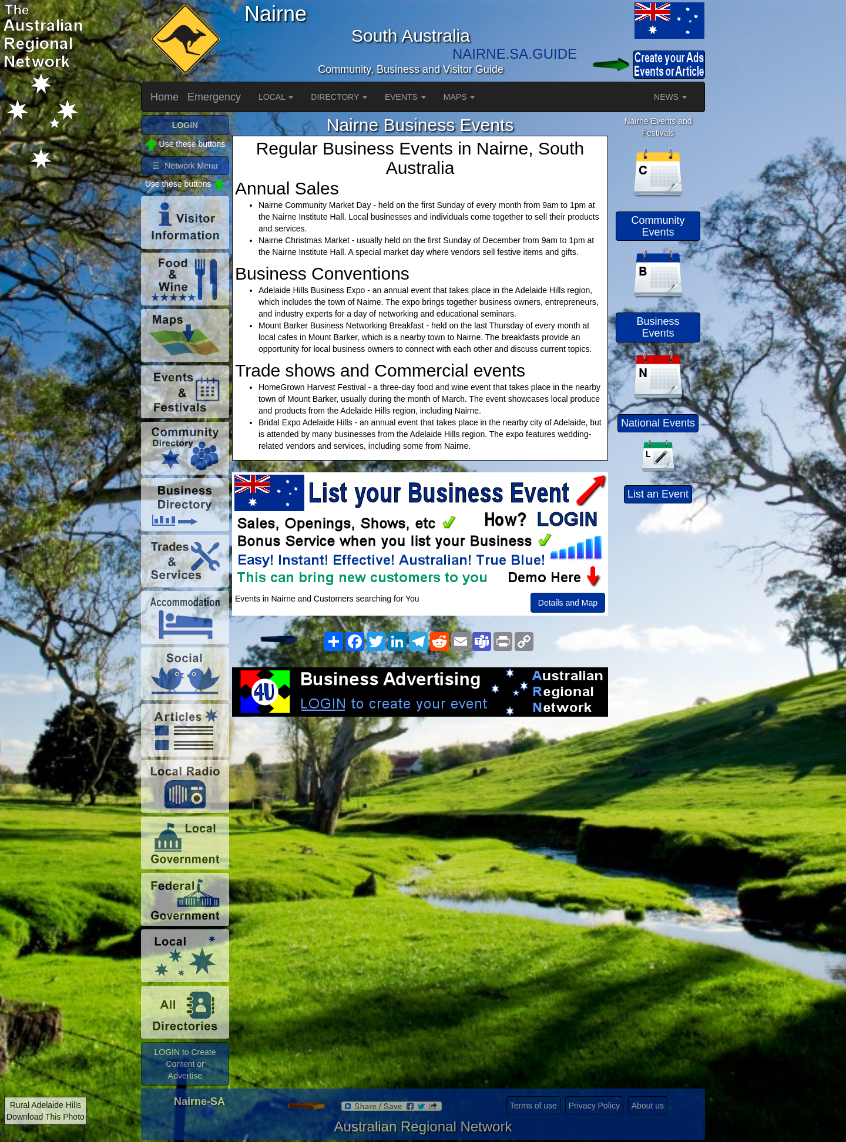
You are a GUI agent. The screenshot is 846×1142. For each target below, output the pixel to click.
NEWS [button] (670, 97)
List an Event (658, 494)
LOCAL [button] (275, 97)
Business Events (657, 327)
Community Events (657, 226)
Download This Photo (45, 1116)
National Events (658, 423)
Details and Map (567, 602)
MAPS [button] (459, 97)
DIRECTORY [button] (339, 97)
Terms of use (533, 1105)
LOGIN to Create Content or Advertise (185, 1063)
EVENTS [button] (405, 97)
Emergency (214, 97)
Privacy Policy (594, 1105)
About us (648, 1105)
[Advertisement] (420, 810)
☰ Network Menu (184, 165)
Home (164, 97)
